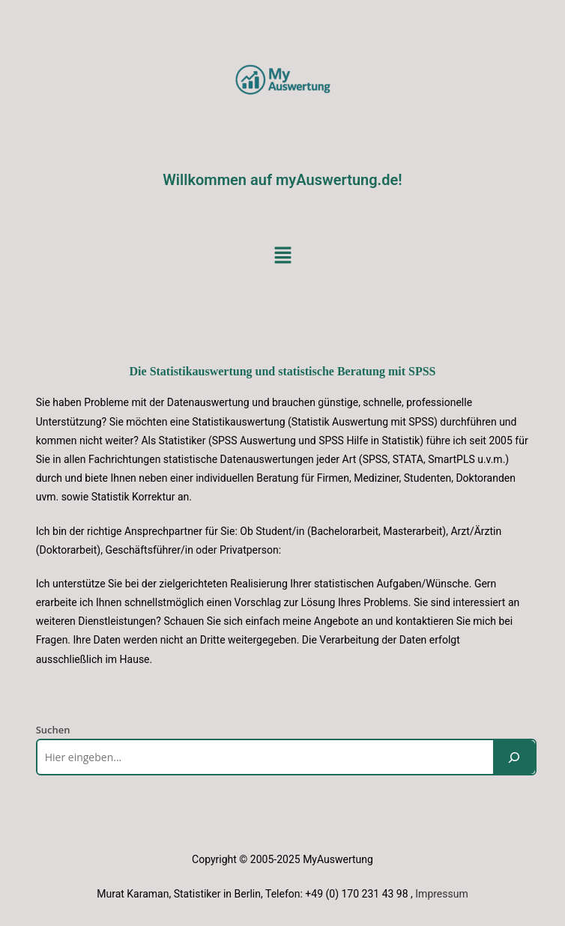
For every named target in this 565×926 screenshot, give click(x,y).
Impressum (441, 894)
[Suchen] (514, 757)
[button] (282, 255)
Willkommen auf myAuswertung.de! (282, 180)
